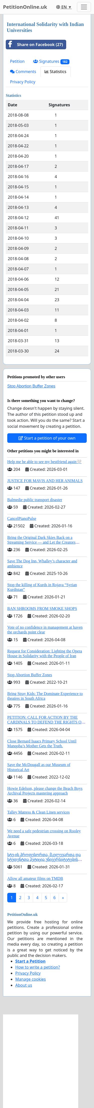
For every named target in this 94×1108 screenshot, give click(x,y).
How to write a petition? (37, 967)
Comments (23, 71)
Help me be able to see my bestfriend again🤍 (44, 462)
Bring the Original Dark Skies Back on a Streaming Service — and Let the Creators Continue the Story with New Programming (42, 542)
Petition (17, 61)
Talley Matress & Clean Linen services (38, 812)
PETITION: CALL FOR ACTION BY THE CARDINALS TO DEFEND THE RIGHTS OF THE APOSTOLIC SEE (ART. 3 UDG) (45, 722)
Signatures (51, 61)
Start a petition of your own (47, 438)
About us (23, 985)
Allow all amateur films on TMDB (35, 878)
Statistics (55, 71)
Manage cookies (30, 979)
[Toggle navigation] (84, 7)
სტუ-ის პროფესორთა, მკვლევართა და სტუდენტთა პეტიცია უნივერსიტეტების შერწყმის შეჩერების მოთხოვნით (44, 859)
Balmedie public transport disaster (34, 500)
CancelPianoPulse (21, 518)
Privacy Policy (22, 82)
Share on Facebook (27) (34, 44)
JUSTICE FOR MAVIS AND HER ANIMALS (45, 481)
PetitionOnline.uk (25, 7)
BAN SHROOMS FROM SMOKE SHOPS (42, 608)
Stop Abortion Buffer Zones (31, 386)
